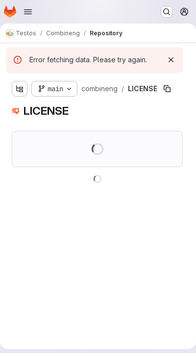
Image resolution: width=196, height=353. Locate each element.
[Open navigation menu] (28, 12)
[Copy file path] (167, 89)
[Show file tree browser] (19, 89)
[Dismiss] (171, 60)
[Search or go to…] (166, 12)
